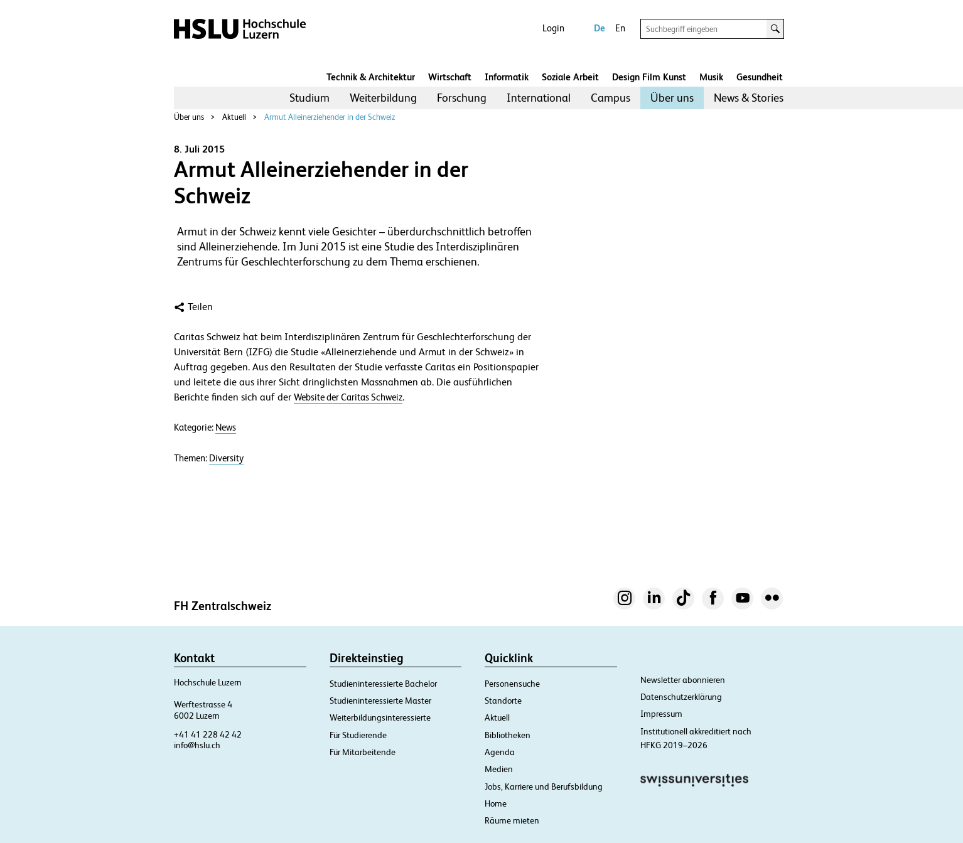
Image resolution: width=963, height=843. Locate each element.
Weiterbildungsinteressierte (380, 717)
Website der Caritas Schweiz (348, 397)
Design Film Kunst (649, 77)
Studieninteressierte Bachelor (383, 684)
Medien (499, 769)
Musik (711, 77)
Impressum (661, 714)
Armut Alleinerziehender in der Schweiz (329, 117)
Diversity (226, 458)
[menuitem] (309, 98)
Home (496, 803)
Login (553, 28)
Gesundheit (759, 77)
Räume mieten (512, 820)
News (225, 427)
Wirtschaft (449, 77)
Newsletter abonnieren (682, 680)
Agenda (500, 752)
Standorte (503, 700)
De (599, 28)
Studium (309, 97)
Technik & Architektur (370, 77)
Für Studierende (358, 735)
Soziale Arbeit (570, 77)
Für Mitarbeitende (362, 752)
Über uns (672, 97)
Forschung (462, 97)
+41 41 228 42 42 (208, 734)
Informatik (507, 77)
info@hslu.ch (197, 745)
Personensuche (512, 684)
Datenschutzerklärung (681, 697)
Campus (610, 97)
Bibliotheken (507, 735)
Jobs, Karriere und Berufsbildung (544, 786)
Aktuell (234, 117)
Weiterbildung (383, 97)
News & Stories (748, 97)
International (539, 97)
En (620, 28)
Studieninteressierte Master (380, 700)
